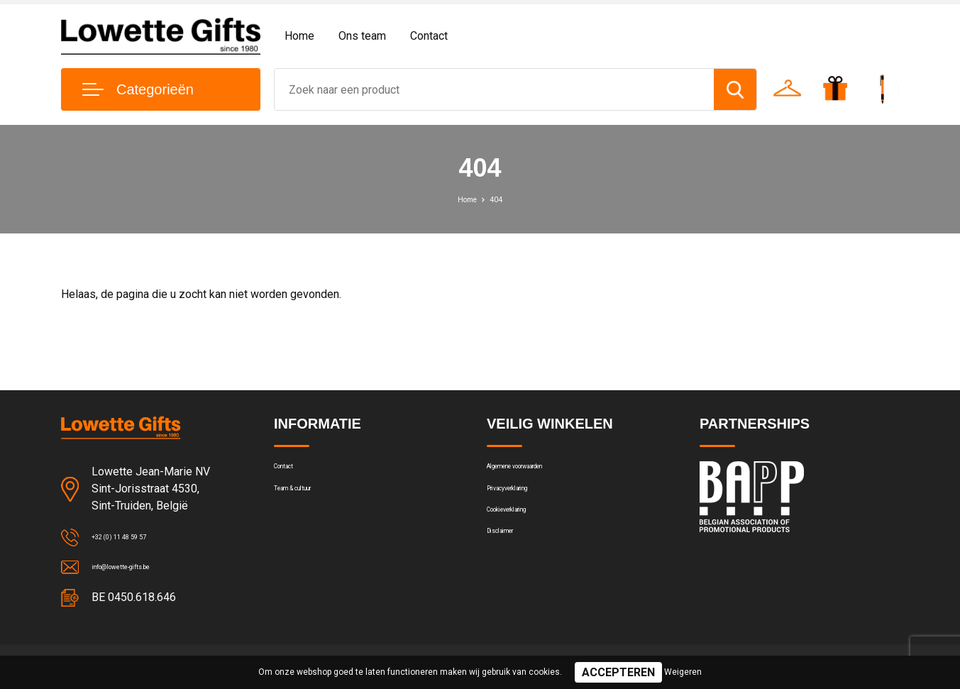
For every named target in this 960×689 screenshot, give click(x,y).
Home (299, 36)
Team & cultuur (309, 501)
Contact (429, 36)
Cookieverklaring (525, 532)
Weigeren (683, 672)
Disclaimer (511, 562)
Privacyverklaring (525, 501)
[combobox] (494, 89)
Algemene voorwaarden (542, 471)
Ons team (362, 36)
